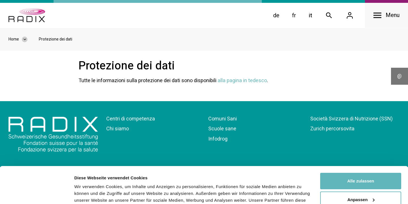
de (276, 15)
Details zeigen (88, 192)
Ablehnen (360, 181)
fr (294, 15)
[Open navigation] (386, 15)
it (310, 15)
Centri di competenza (130, 119)
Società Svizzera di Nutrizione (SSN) (351, 119)
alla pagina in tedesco (242, 80)
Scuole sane (222, 129)
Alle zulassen (360, 144)
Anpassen (361, 162)
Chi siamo (117, 129)
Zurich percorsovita (332, 129)
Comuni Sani (222, 119)
